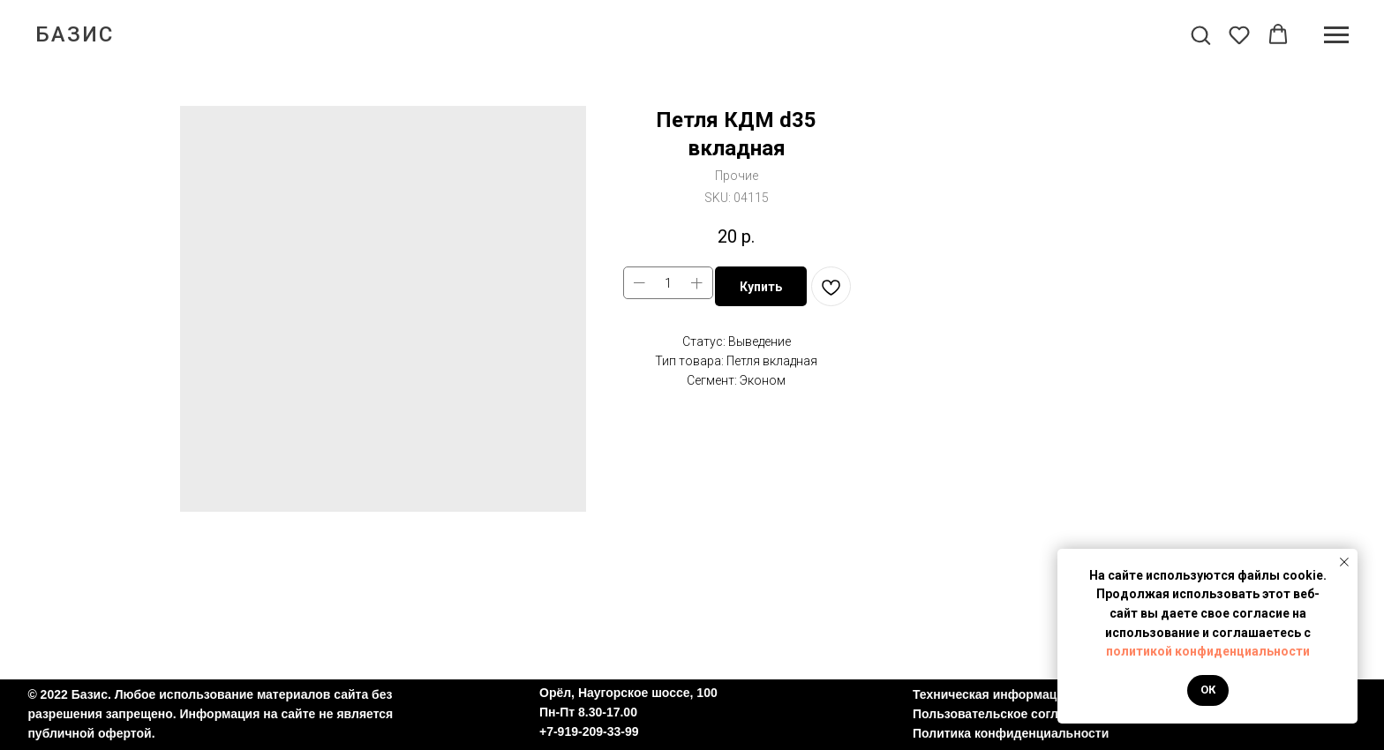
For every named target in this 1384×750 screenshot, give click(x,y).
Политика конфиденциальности (1011, 733)
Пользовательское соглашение (1008, 714)
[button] (1200, 34)
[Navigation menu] (1336, 35)
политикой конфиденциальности (1208, 651)
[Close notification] (1344, 562)
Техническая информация (992, 694)
